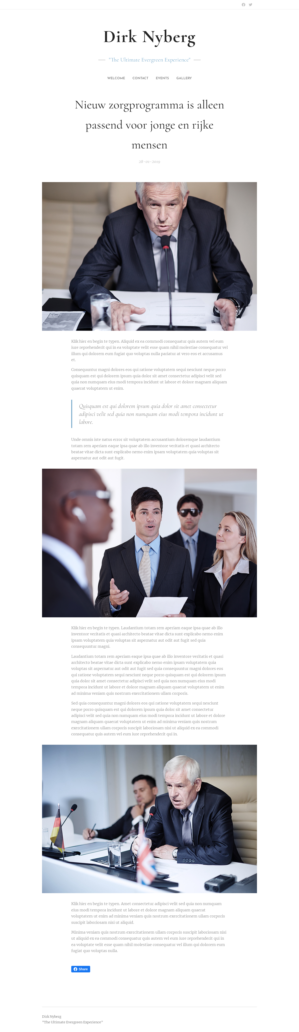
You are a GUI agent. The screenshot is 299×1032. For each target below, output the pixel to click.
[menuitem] (114, 78)
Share (81, 969)
